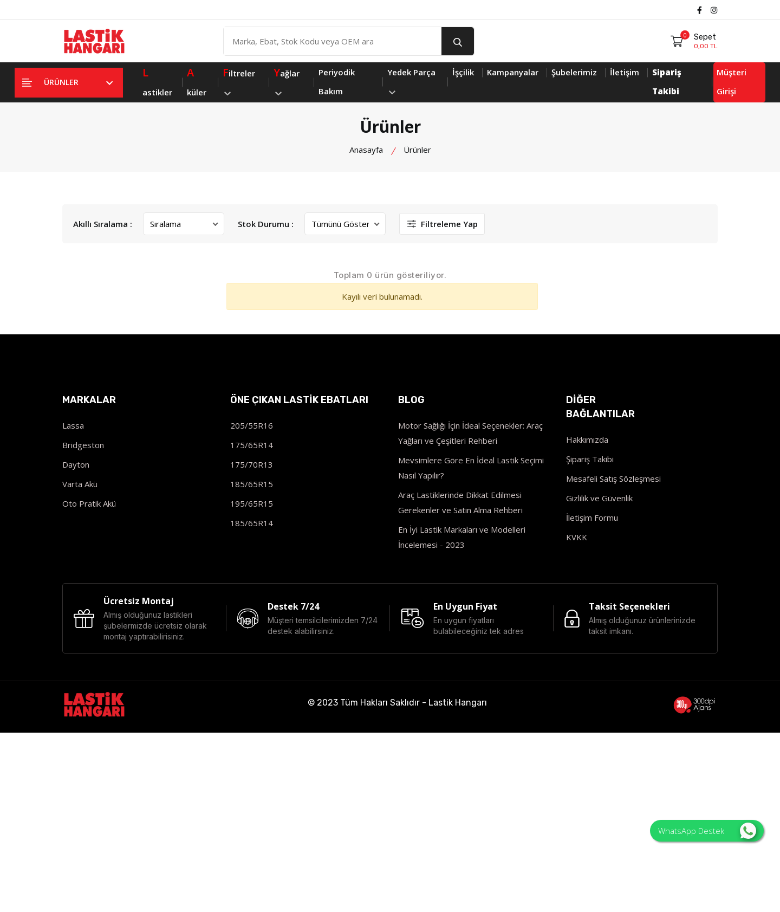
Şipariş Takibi (590, 459)
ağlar (287, 79)
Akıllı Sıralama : (102, 223)
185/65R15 (251, 483)
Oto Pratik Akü (89, 503)
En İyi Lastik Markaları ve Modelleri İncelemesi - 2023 (461, 537)
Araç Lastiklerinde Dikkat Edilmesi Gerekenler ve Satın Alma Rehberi (460, 502)
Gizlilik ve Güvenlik (599, 498)
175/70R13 (251, 464)
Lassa (73, 425)
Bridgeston (83, 444)
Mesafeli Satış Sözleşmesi (613, 478)
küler (196, 80)
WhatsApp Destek (707, 831)
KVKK (576, 537)
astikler (157, 80)
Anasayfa (366, 149)
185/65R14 (251, 523)
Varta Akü (80, 483)
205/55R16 (251, 425)
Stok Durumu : (266, 223)
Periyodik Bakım (336, 81)
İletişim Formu (592, 517)
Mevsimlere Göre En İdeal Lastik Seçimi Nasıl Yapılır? (471, 468)
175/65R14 (251, 444)
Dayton (75, 464)
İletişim (624, 72)
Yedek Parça (411, 80)
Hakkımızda (587, 439)
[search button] (457, 41)
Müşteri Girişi (731, 81)
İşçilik (463, 72)
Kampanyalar (512, 72)
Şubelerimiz (574, 72)
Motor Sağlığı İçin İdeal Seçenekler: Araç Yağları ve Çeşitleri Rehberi (470, 433)
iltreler (239, 79)
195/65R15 (251, 503)
